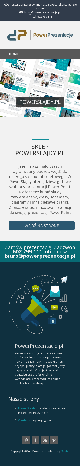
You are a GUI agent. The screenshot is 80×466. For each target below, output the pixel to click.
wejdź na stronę (42, 225)
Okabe (65, 451)
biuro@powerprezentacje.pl (42, 12)
